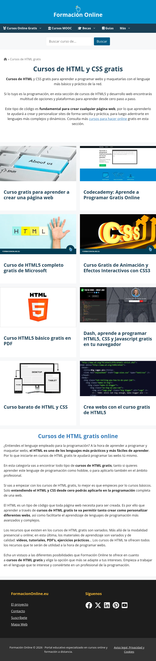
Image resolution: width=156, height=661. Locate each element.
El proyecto (19, 604)
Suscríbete (19, 617)
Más (127, 28)
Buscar (102, 41)
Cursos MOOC (60, 28)
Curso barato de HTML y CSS (36, 407)
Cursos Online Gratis (24, 28)
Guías (108, 28)
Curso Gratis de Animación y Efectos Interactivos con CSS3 (117, 268)
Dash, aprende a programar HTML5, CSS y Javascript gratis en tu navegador (118, 338)
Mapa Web (19, 624)
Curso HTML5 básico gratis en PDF (37, 341)
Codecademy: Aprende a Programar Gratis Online (112, 195)
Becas (88, 28)
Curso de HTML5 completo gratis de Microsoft (34, 268)
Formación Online (77, 14)
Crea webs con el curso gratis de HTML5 (117, 409)
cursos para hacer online (108, 118)
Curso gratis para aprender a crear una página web (36, 195)
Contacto (18, 611)
